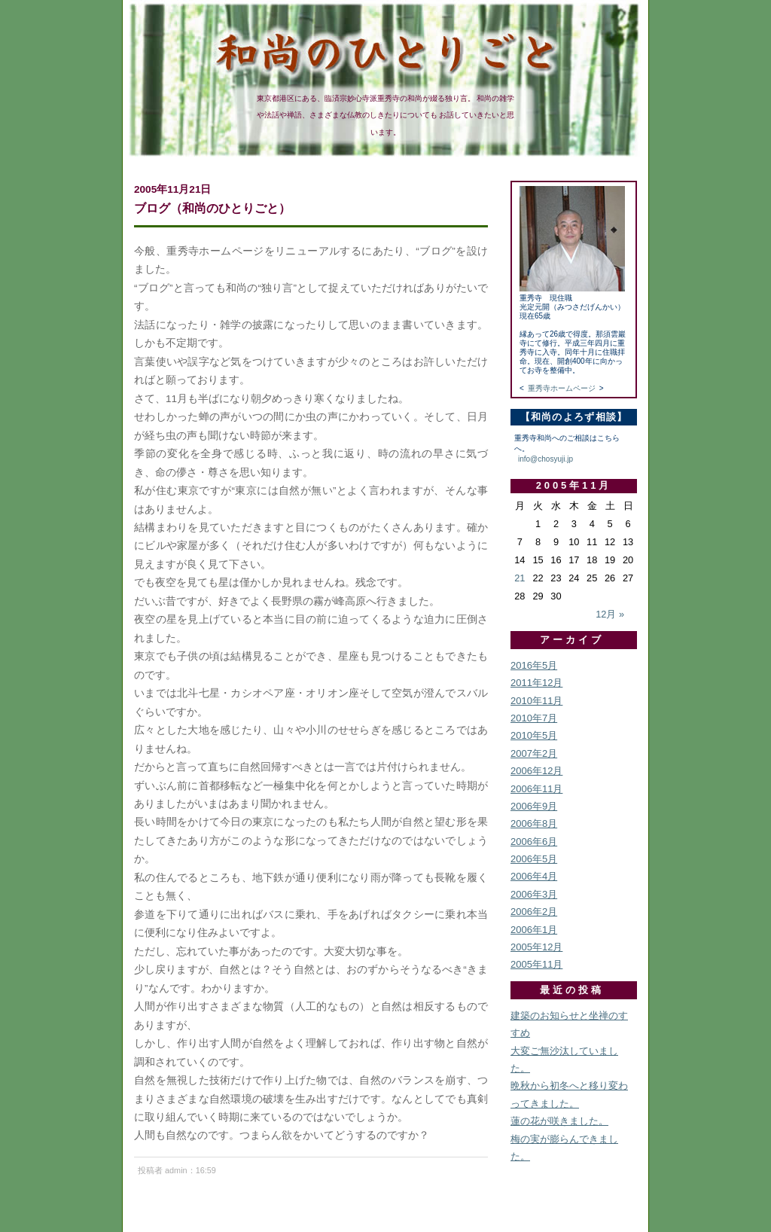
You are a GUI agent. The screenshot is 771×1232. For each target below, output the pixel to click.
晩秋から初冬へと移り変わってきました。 (569, 1094)
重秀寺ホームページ (562, 388)
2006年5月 (533, 859)
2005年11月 (536, 964)
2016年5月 (533, 665)
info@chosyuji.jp (545, 459)
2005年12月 (536, 947)
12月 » (610, 614)
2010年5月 (533, 735)
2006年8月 (533, 823)
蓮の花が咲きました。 (559, 1121)
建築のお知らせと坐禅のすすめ (569, 1024)
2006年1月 (533, 929)
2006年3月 (533, 894)
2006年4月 (533, 876)
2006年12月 (536, 770)
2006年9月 (533, 806)
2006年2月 (533, 911)
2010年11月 (536, 700)
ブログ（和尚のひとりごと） (212, 208)
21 (519, 578)
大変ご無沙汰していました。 (564, 1059)
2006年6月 (533, 841)
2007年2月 (533, 753)
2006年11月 (536, 788)
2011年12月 (536, 682)
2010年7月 (533, 718)
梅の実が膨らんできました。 (564, 1147)
